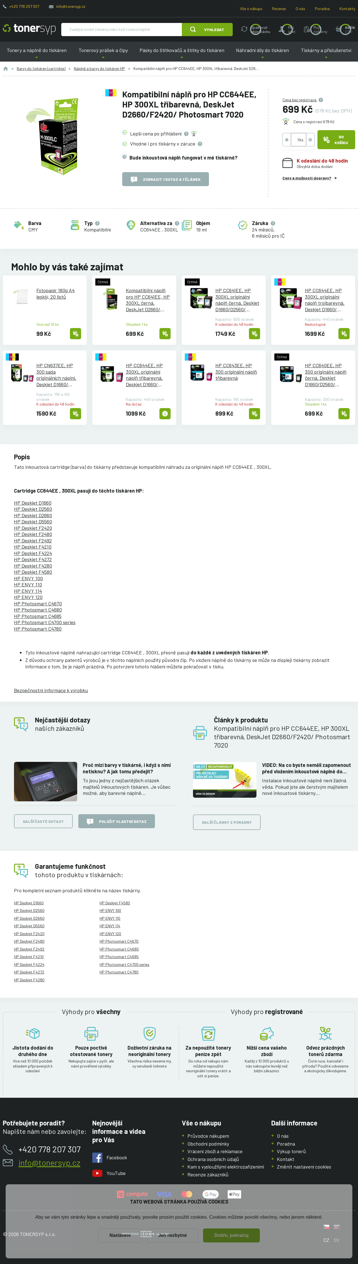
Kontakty (347, 8)
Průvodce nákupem (208, 1136)
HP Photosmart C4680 (38, 610)
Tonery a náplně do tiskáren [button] (36, 54)
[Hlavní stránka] (29, 29)
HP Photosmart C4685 (38, 616)
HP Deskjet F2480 (33, 534)
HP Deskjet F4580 (33, 572)
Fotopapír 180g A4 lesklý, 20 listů (55, 293)
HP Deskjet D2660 (33, 515)
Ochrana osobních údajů (213, 1159)
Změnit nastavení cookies (304, 1167)
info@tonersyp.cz (70, 6)
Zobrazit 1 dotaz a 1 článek (166, 179)
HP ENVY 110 (28, 584)
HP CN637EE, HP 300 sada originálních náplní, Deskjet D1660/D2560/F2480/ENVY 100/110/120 (58, 374)
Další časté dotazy (43, 821)
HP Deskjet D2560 (33, 509)
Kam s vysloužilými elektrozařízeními (225, 1167)
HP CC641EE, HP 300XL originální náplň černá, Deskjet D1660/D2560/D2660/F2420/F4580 (237, 299)
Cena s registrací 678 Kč (314, 121)
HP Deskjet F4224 (33, 553)
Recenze (279, 8)
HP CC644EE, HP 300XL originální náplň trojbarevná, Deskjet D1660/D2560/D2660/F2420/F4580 (325, 299)
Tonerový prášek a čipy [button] (102, 54)
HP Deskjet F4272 (33, 559)
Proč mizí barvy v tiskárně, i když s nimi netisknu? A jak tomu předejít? (127, 768)
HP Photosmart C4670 (38, 603)
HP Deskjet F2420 (33, 528)
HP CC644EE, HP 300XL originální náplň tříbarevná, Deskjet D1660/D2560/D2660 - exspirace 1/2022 (144, 374)
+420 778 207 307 (24, 6)
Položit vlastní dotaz (117, 821)
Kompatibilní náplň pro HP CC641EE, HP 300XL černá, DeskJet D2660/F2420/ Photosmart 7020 (148, 299)
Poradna (322, 8)
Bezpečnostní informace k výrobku (51, 690)
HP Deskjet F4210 (32, 547)
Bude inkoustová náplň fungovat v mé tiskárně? (183, 158)
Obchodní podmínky (208, 1143)
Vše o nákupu (251, 8)
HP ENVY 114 (28, 591)
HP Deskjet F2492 (33, 540)
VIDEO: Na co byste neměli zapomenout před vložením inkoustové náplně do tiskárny (306, 768)
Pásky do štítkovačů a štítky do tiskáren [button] (182, 54)
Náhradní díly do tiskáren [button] (262, 54)
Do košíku (335, 139)
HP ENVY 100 (28, 578)
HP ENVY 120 (28, 597)
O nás (300, 8)
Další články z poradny (227, 822)
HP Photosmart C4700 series (45, 622)
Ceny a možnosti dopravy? (306, 177)
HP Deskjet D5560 (33, 521)
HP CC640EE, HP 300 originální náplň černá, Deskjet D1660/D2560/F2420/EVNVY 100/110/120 (326, 374)
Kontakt (285, 1159)
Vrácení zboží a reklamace (214, 1151)
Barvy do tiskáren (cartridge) (41, 68)
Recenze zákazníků (208, 1174)
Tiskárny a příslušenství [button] (326, 54)
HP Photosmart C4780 (38, 629)
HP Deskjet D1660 (32, 503)
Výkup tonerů (291, 1151)
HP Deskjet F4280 (33, 566)
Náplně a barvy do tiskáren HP (99, 68)
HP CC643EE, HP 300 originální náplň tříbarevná (236, 371)
